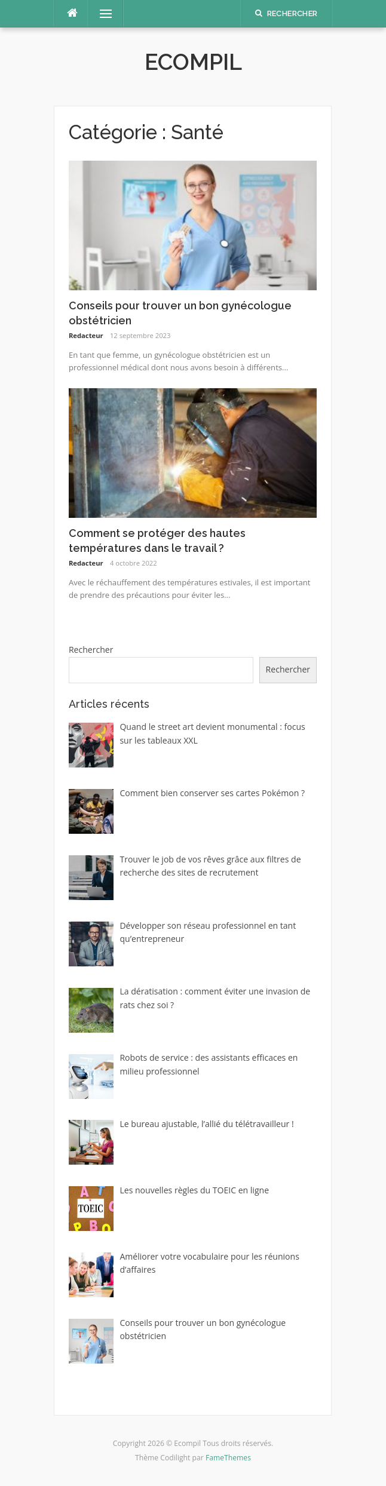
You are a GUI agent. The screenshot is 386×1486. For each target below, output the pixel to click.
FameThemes (228, 1458)
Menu (100, 13)
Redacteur (86, 335)
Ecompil (193, 62)
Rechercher (91, 649)
